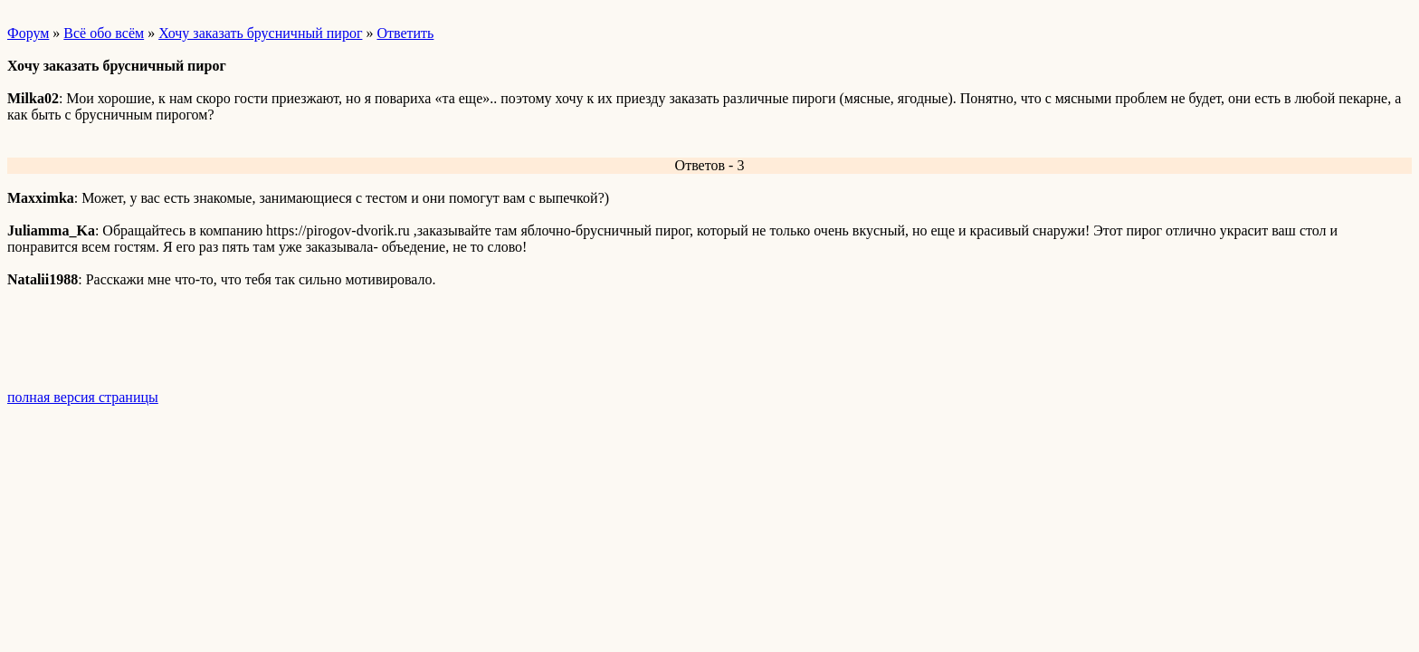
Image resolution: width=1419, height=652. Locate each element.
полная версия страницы (82, 397)
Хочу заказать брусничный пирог (260, 33)
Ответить (404, 33)
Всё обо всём (103, 33)
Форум (28, 33)
